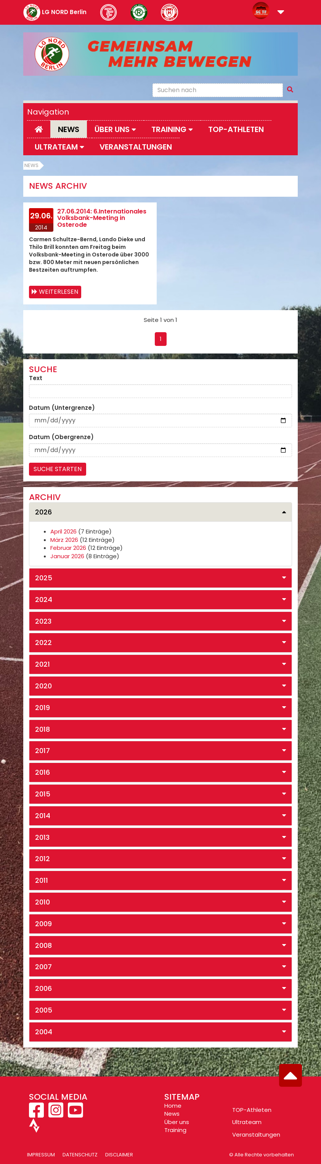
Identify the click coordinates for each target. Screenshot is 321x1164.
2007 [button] (43, 966)
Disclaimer (119, 1154)
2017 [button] (42, 750)
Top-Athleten (236, 129)
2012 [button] (42, 858)
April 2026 (63, 531)
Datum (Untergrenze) (62, 408)
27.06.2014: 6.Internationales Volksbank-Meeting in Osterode (101, 218)
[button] (280, 13)
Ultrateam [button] (59, 147)
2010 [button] (42, 902)
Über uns (176, 1122)
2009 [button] (43, 923)
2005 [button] (43, 1010)
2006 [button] (43, 988)
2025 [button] (43, 578)
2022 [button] (43, 642)
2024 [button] (43, 599)
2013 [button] (42, 837)
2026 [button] (43, 512)
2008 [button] (43, 945)
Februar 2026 (68, 548)
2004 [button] (43, 1032)
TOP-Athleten (251, 1110)
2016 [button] (42, 772)
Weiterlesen (58, 291)
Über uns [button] (115, 129)
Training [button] (172, 129)
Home (172, 1106)
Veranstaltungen (136, 147)
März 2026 (64, 540)
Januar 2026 (67, 556)
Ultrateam (247, 1122)
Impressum (41, 1154)
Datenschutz (80, 1154)
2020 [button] (43, 686)
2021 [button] (42, 664)
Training (175, 1130)
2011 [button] (41, 880)
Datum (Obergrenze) (61, 437)
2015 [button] (42, 794)
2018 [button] (42, 729)
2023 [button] (43, 621)
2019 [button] (42, 707)
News (68, 129)
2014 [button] (42, 815)
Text (35, 378)
